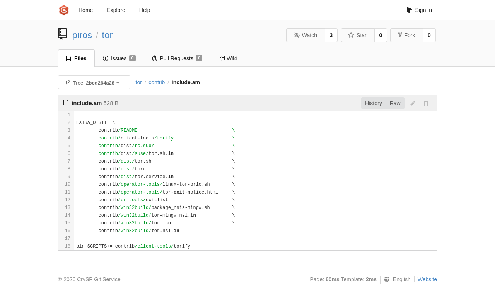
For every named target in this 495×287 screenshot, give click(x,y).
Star (357, 35)
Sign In (419, 10)
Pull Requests (177, 58)
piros (82, 35)
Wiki (227, 58)
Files (76, 58)
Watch (305, 35)
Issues (119, 58)
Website (427, 279)
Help (144, 10)
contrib (156, 82)
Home (86, 10)
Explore (116, 10)
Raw (395, 103)
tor (107, 35)
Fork (406, 35)
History (373, 103)
